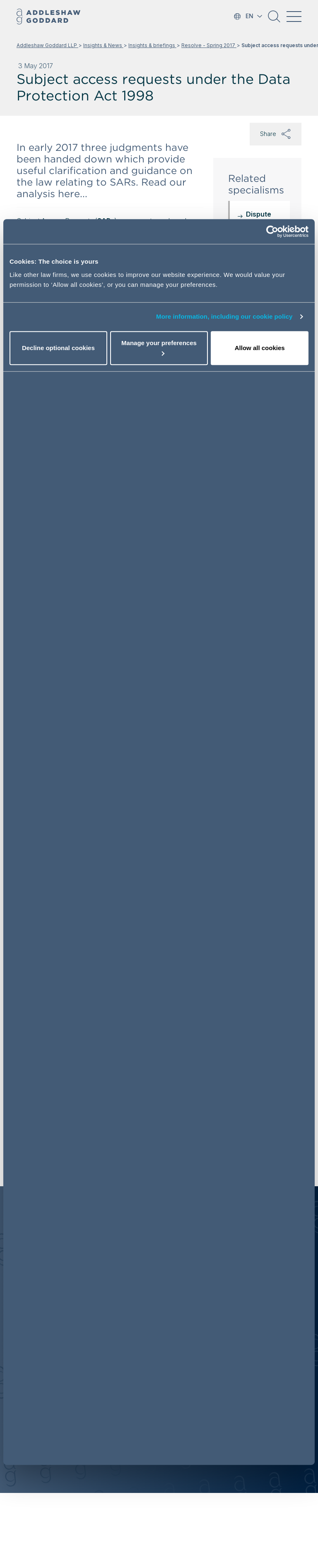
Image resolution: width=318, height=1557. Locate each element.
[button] (274, 19)
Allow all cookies (260, 347)
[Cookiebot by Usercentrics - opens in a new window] (272, 231)
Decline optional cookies (58, 347)
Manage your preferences (159, 347)
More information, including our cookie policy (224, 316)
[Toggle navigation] (294, 16)
